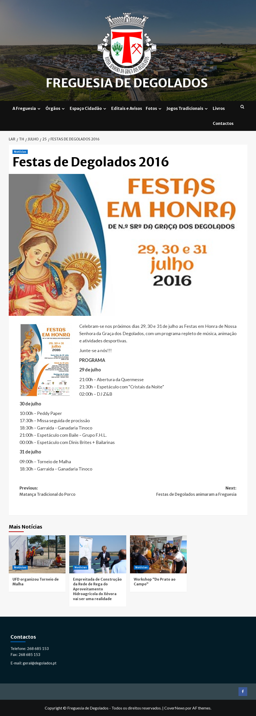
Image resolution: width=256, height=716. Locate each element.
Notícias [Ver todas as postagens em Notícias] (20, 151)
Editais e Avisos (126, 108)
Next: (182, 491)
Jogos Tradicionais (187, 108)
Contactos (223, 123)
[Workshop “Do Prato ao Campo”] (158, 554)
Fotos (154, 108)
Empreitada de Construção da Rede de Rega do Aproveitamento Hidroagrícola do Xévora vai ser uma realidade (97, 589)
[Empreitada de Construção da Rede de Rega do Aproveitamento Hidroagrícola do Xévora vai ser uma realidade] (97, 554)
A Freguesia (27, 108)
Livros (219, 108)
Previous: (74, 491)
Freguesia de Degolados (127, 83)
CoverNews (174, 707)
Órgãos (56, 108)
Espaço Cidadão (89, 108)
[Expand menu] (39, 108)
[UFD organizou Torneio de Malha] (37, 554)
